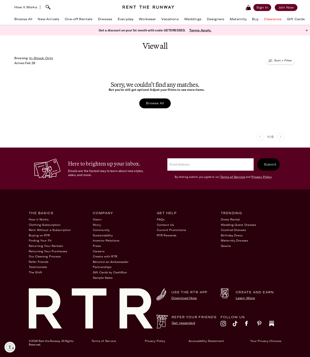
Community (101, 230)
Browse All (155, 103)
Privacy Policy (261, 176)
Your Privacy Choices (265, 341)
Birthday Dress (232, 235)
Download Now (184, 298)
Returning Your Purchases (48, 251)
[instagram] (227, 325)
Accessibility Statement (206, 341)
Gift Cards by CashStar (110, 272)
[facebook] (251, 325)
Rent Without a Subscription (50, 230)
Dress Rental (230, 219)
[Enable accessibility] (9, 347)
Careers (98, 251)
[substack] (275, 325)
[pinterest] (263, 325)
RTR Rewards (166, 235)
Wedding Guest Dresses (238, 224)
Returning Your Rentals (46, 246)
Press (97, 246)
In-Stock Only (41, 58)
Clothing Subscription (45, 224)
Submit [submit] (270, 164)
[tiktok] (239, 325)
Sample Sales (103, 277)
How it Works (25, 7)
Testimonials (38, 267)
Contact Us (165, 224)
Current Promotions (171, 230)
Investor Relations (106, 240)
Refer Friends (39, 261)
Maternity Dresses (234, 240)
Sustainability (103, 235)
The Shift (35, 272)
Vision (97, 219)
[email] (210, 164)
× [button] (307, 30)
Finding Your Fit (40, 240)
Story (97, 224)
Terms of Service (232, 176)
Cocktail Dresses (233, 230)
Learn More (245, 298)
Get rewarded (183, 323)
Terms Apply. (200, 30)
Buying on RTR (39, 235)
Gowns (226, 246)
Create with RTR (105, 256)
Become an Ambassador (110, 261)
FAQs (160, 219)
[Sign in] (262, 7)
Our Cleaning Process (45, 256)
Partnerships (102, 267)
